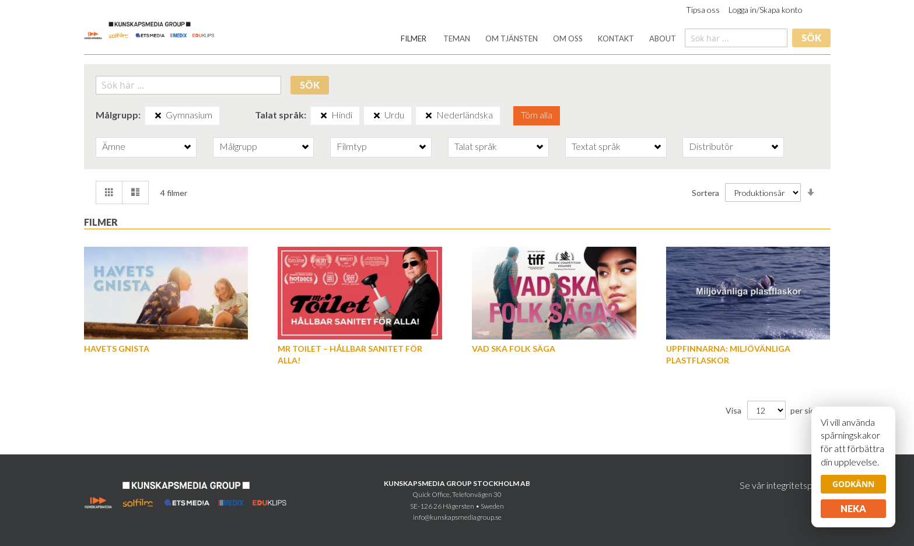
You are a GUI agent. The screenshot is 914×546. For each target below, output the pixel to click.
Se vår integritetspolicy (785, 485)
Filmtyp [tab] (352, 146)
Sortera (705, 192)
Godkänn (853, 483)
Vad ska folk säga (513, 349)
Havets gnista (116, 349)
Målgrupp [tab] (238, 146)
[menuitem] (413, 39)
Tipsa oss (703, 10)
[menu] (538, 39)
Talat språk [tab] (475, 146)
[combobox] (736, 38)
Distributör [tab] (711, 146)
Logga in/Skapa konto (766, 10)
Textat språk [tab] (596, 146)
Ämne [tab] (113, 146)
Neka (853, 508)
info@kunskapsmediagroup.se (457, 517)
